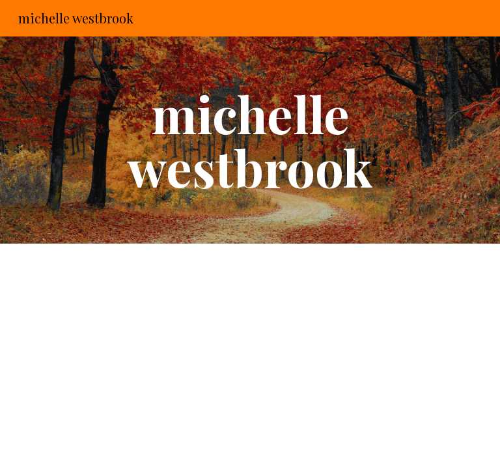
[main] (249, 140)
